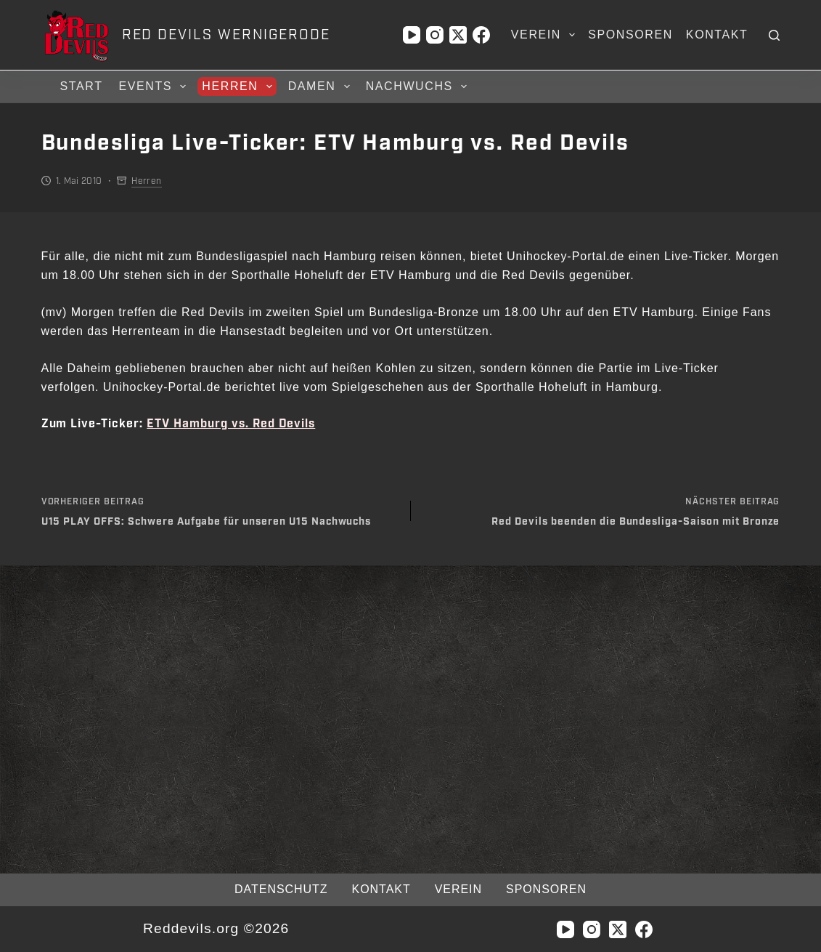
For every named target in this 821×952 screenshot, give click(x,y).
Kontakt (717, 34)
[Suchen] (774, 35)
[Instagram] (435, 35)
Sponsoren (630, 34)
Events (155, 86)
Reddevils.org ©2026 (216, 928)
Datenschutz (280, 889)
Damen (321, 86)
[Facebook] (481, 35)
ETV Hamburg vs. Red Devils (231, 424)
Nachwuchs (418, 86)
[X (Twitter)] (458, 35)
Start (81, 86)
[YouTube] (411, 35)
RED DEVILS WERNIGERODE (226, 35)
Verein (546, 35)
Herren (239, 86)
